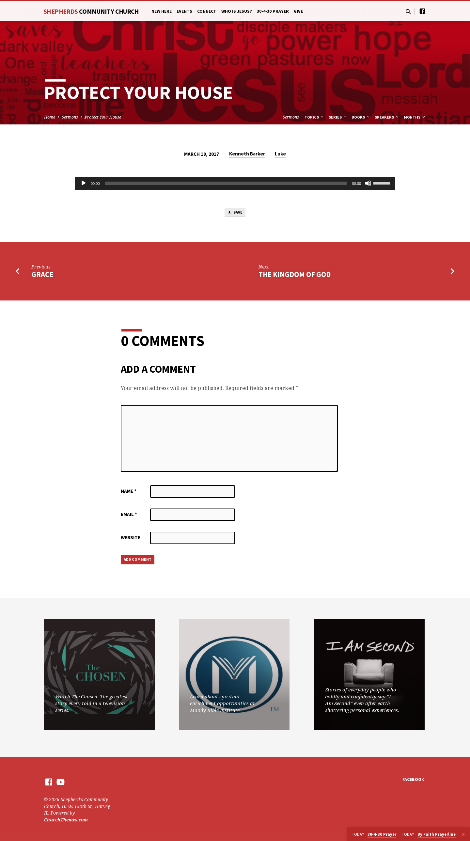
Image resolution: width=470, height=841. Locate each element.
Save (235, 213)
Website (130, 539)
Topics (314, 117)
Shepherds (91, 11)
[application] (235, 183)
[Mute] (368, 183)
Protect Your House (103, 117)
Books (361, 117)
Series (338, 117)
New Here (161, 11)
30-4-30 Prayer (273, 11)
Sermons (70, 117)
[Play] (83, 183)
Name (128, 493)
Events (184, 11)
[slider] (226, 183)
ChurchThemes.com (66, 820)
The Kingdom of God (294, 276)
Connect (206, 11)
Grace (42, 276)
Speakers (387, 117)
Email (129, 516)
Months (415, 117)
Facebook (413, 780)
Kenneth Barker (247, 154)
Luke (280, 154)
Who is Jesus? (236, 11)
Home (49, 117)
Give (298, 11)
